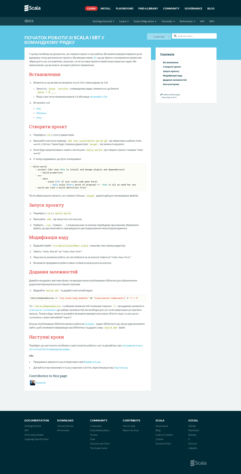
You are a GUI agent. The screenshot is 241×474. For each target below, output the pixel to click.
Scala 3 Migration (144, 21)
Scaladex (89, 323)
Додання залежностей (175, 80)
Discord (192, 443)
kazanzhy (41, 382)
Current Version (65, 426)
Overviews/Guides (34, 434)
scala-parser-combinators (43, 309)
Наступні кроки (171, 84)
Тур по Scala (121, 367)
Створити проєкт (172, 66)
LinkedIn (192, 448)
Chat (92, 439)
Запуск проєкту (171, 71)
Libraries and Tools (100, 443)
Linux (39, 117)
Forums (94, 434)
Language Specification (36, 439)
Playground (124, 8)
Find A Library (148, 8)
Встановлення (171, 62)
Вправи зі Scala (92, 361)
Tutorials (166, 21)
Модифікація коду (172, 75)
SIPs (211, 21)
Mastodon (193, 430)
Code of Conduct (164, 434)
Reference (186, 21)
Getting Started (102, 21)
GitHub (192, 426)
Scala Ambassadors (100, 430)
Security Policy (163, 443)
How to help (129, 426)
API (202, 21)
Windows (41, 113)
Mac (38, 108)
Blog (210, 8)
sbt (95, 57)
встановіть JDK (99, 96)
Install (106, 8)
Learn (91, 8)
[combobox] (194, 36)
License (159, 439)
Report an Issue (131, 430)
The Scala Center (99, 448)
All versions (63, 430)
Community (171, 8)
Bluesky (192, 434)
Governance (193, 8)
